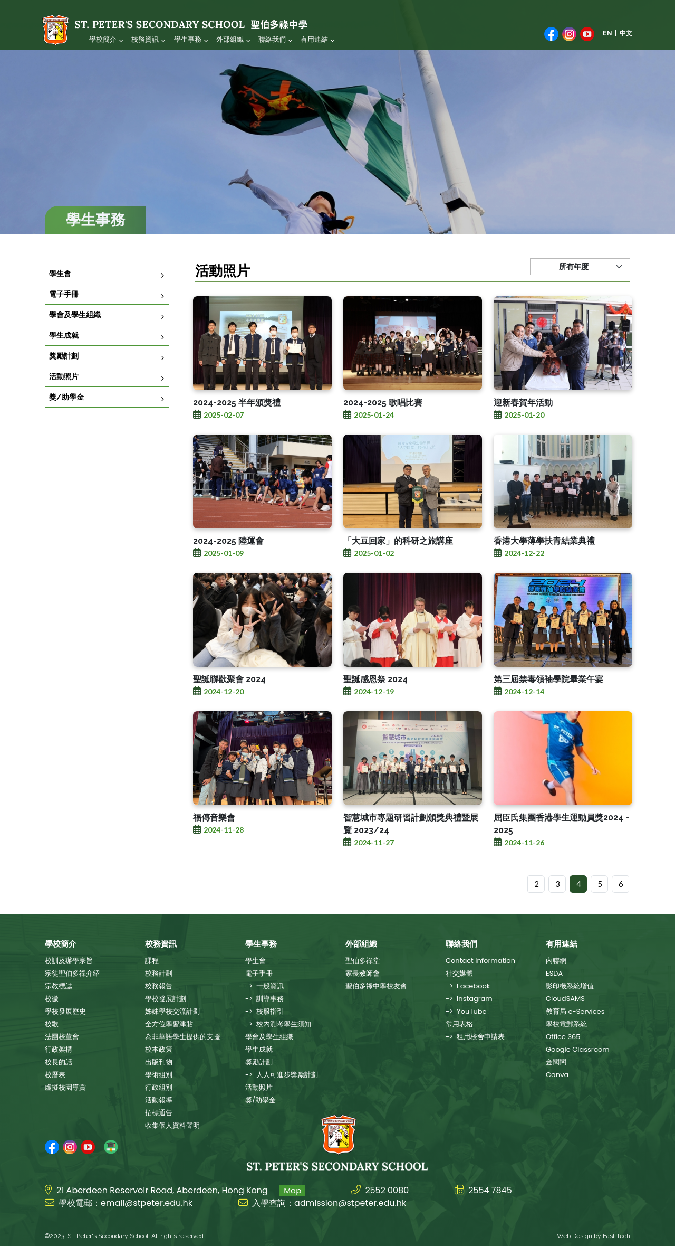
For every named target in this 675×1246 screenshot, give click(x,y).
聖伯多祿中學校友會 (376, 986)
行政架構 (58, 1049)
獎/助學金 (66, 409)
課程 (152, 961)
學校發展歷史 (65, 1011)
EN (607, 33)
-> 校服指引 (264, 1011)
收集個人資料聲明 (172, 1125)
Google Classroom (578, 1049)
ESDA (554, 973)
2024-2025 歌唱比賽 (382, 426)
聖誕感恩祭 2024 (375, 702)
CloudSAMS (565, 999)
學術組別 (158, 1075)
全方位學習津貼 (169, 1024)
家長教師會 (362, 973)
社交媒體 (459, 973)
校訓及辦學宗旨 (69, 961)
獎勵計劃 (64, 368)
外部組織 (229, 39)
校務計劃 (158, 973)
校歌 (52, 1024)
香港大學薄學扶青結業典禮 (544, 564)
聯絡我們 (271, 39)
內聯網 (556, 961)
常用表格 (459, 1024)
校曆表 (55, 1075)
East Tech (616, 1233)
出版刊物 (158, 1062)
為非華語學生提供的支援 (182, 1037)
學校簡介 (103, 39)
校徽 (52, 999)
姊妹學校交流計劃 (172, 1011)
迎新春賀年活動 (523, 426)
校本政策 (158, 1049)
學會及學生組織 (75, 327)
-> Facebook (468, 986)
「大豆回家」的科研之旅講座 (398, 564)
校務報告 (158, 986)
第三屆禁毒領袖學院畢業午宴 (548, 702)
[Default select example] (580, 289)
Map (292, 1187)
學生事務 (187, 39)
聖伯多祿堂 (362, 961)
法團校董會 (62, 1037)
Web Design (574, 1233)
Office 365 (563, 1037)
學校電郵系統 (566, 1024)
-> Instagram (469, 999)
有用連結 (313, 39)
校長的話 (58, 1062)
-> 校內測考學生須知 (278, 1024)
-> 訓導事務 (264, 999)
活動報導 (158, 1100)
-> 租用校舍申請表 (475, 1037)
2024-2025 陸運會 (228, 564)
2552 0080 (387, 1188)
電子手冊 (64, 307)
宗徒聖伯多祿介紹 (72, 973)
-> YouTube (466, 1011)
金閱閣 (556, 1062)
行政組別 (158, 1087)
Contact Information (480, 961)
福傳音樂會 (214, 841)
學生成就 (64, 348)
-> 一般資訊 (264, 986)
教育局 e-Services (575, 1011)
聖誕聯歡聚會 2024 (229, 702)
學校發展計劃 (165, 999)
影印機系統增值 (570, 986)
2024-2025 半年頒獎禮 (237, 426)
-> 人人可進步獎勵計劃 (281, 1075)
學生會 (60, 286)
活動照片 (64, 389)
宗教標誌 (58, 986)
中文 (626, 33)
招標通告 (158, 1113)
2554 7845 (490, 1188)
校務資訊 (145, 39)
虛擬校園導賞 (65, 1087)
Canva (557, 1075)
